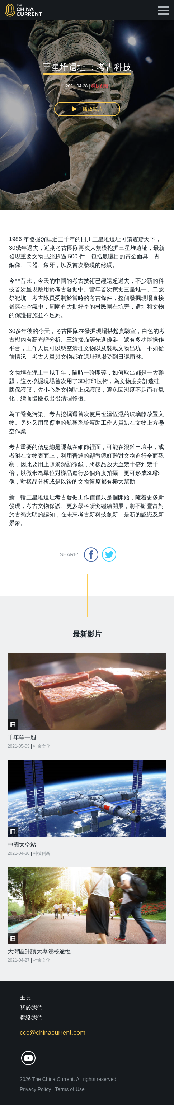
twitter (109, 554)
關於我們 (31, 1007)
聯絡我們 (31, 1017)
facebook (91, 554)
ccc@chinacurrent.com (52, 1032)
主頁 (25, 997)
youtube (28, 1058)
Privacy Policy (35, 1089)
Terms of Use (69, 1089)
